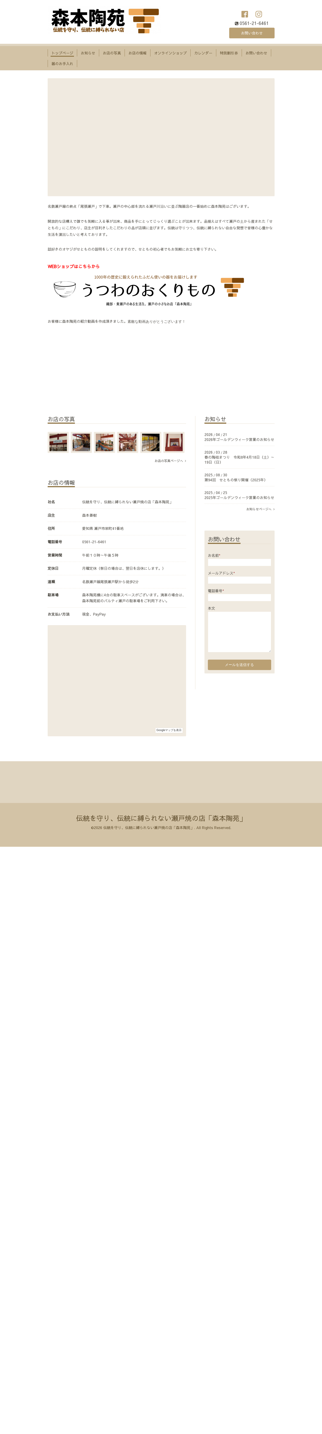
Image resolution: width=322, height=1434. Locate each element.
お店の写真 (112, 52)
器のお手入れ (62, 63)
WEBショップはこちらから (74, 266)
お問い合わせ (252, 32)
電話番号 (216, 590)
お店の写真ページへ (170, 460)
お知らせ (88, 52)
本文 (211, 608)
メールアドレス (221, 572)
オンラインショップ (170, 52)
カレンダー (203, 52)
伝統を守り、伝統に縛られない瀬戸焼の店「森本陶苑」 (161, 818)
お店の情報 (137, 52)
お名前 (214, 555)
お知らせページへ (260, 509)
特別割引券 (229, 52)
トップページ (62, 52)
